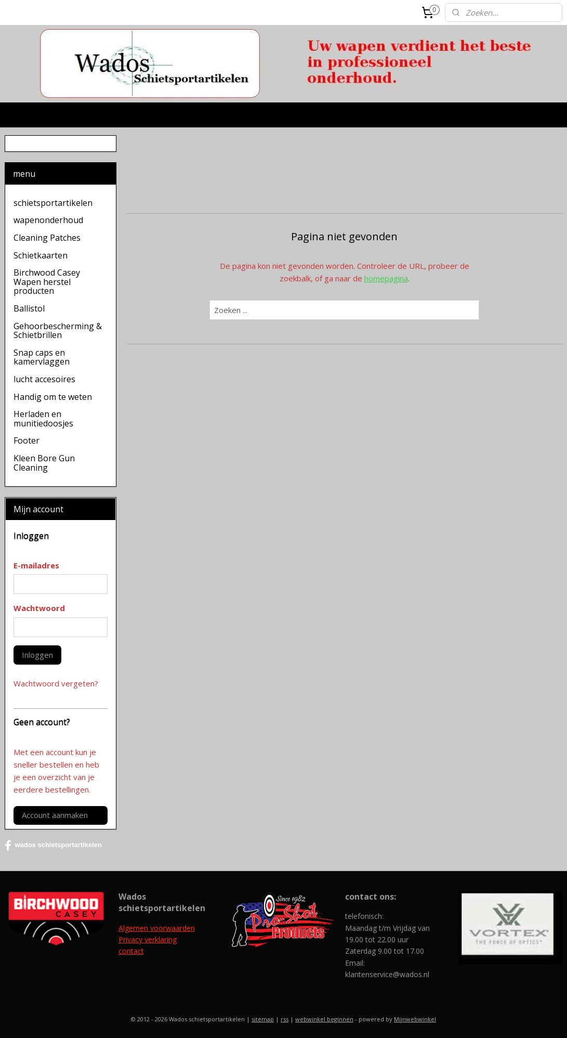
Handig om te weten (53, 397)
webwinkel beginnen (324, 1019)
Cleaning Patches (47, 237)
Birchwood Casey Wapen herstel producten (47, 281)
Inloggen (37, 655)
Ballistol (29, 308)
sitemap (263, 1019)
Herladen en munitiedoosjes (43, 418)
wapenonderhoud (48, 220)
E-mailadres (36, 565)
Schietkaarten (41, 255)
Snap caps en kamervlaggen (42, 357)
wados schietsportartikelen (53, 845)
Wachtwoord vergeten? (56, 683)
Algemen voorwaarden (156, 928)
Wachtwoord (39, 608)
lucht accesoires (44, 379)
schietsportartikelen (53, 203)
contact (131, 951)
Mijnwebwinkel (415, 1019)
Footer (26, 440)
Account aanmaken (55, 815)
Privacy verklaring (147, 939)
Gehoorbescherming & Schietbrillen (58, 330)
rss (284, 1019)
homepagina (385, 278)
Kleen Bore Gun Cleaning (44, 462)
